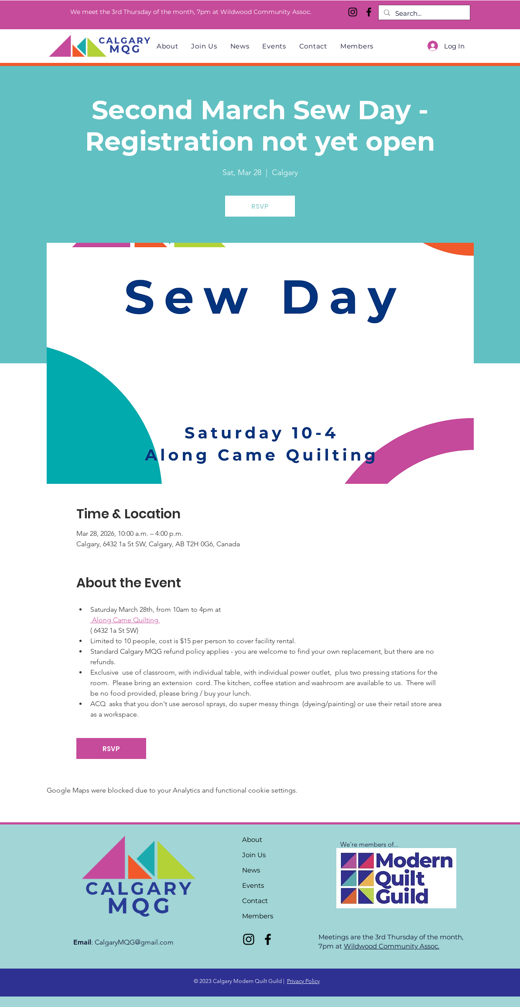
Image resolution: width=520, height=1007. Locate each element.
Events (253, 885)
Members (257, 916)
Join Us (254, 855)
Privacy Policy (303, 981)
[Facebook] (369, 12)
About (252, 839)
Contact (255, 901)
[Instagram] (353, 12)
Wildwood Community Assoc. (391, 946)
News (251, 870)
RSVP (260, 206)
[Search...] (423, 13)
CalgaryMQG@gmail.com (134, 942)
